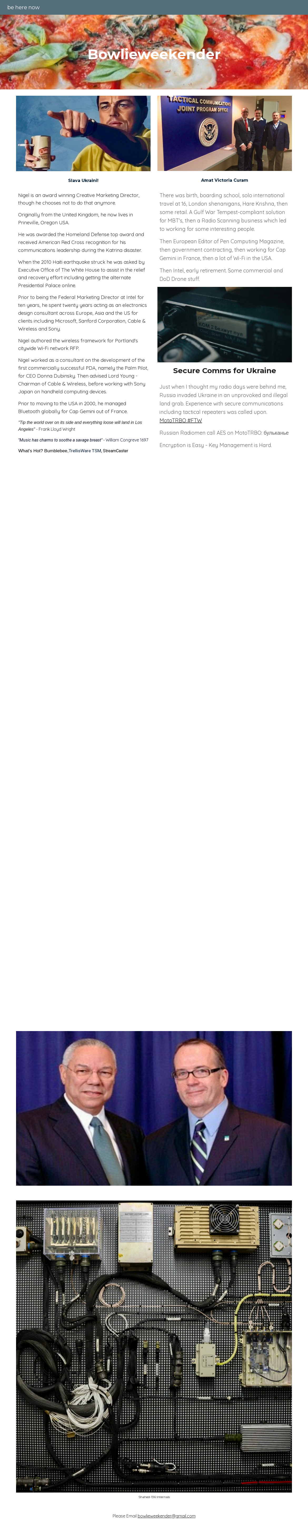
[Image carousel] (154, 1349)
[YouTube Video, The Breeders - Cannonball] (154, 742)
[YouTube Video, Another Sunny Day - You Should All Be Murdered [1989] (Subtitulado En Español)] (154, 554)
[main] (154, 52)
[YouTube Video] (154, 932)
